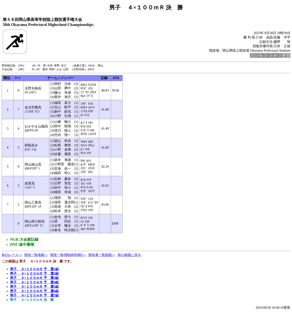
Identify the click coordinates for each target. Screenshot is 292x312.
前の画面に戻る (129, 255)
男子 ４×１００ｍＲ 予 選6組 (34, 291)
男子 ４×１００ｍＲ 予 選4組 (34, 282)
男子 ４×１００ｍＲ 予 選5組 (34, 287)
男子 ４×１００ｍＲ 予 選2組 (34, 274)
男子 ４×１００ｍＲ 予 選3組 (34, 278)
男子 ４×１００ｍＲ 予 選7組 (34, 296)
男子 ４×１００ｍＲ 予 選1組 (34, 269)
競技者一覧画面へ (101, 255)
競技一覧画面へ (36, 255)
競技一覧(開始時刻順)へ (68, 255)
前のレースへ (12, 255)
